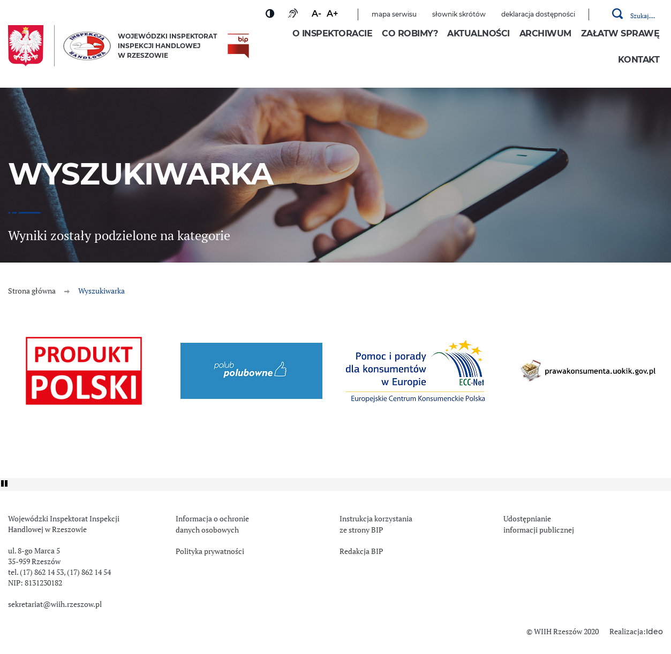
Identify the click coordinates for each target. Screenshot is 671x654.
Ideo (654, 632)
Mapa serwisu (394, 14)
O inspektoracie (332, 33)
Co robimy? (410, 33)
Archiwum (545, 33)
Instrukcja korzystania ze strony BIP (376, 524)
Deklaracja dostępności (538, 14)
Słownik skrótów (459, 14)
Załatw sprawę (620, 33)
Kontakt (639, 60)
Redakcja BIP (361, 551)
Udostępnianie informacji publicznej (538, 524)
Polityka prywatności (210, 551)
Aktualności (478, 33)
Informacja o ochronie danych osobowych (212, 524)
